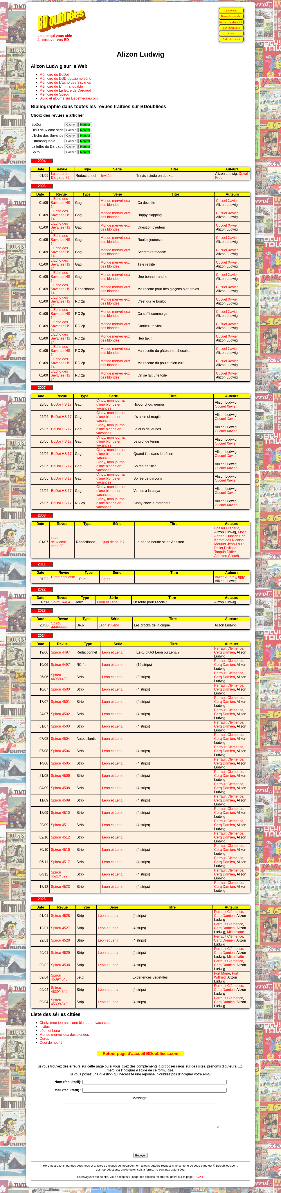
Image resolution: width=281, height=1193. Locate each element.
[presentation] (140, 1145)
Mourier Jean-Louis (229, 544)
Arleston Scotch (226, 556)
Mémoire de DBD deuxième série (65, 78)
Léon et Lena (107, 602)
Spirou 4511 (60, 825)
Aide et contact (231, 39)
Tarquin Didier (225, 552)
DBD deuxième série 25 (58, 542)
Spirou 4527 (60, 928)
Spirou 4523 (60, 886)
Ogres (105, 579)
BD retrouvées (231, 27)
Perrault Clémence (228, 648)
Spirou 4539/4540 (59, 977)
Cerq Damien (224, 652)
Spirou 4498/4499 (59, 677)
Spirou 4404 (60, 602)
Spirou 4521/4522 (59, 874)
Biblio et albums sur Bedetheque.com (69, 98)
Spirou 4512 (60, 837)
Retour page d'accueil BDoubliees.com (140, 1053)
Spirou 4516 (60, 849)
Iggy (241, 577)
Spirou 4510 (60, 812)
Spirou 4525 (60, 916)
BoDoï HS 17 (61, 404)
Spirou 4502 (60, 714)
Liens (231, 33)
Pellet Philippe (225, 548)
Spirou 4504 (60, 739)
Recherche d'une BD (231, 22)
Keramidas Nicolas (228, 540)
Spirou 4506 (60, 775)
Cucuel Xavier (227, 201)
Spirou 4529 (60, 953)
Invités (106, 175)
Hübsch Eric (235, 536)
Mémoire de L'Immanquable (61, 86)
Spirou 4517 (60, 862)
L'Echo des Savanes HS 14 (60, 203)
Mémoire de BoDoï (54, 74)
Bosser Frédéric (226, 528)
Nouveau (231, 10)
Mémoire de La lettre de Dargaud (65, 90)
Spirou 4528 (60, 940)
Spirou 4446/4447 (59, 625)
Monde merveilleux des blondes (115, 203)
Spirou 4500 (60, 689)
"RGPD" (198, 1181)
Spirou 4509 (60, 800)
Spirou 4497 (60, 652)
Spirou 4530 (60, 965)
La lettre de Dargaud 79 (60, 175)
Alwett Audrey (225, 577)
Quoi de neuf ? (112, 542)
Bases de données (231, 16)
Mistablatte (235, 932)
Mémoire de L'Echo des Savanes (65, 82)
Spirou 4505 (60, 763)
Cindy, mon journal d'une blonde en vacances (110, 404)
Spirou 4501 (60, 702)
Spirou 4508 (60, 788)
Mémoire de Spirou (54, 94)
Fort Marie (222, 973)
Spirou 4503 (60, 726)
